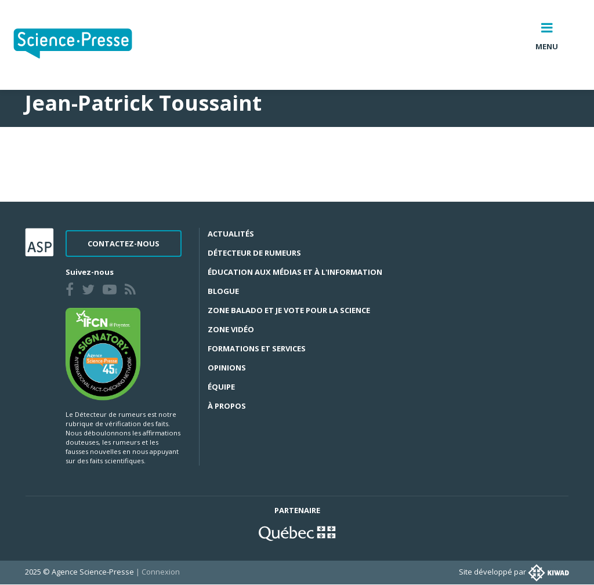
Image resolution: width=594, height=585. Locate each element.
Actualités (231, 233)
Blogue (223, 291)
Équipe (221, 386)
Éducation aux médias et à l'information (295, 272)
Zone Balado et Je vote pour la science (289, 310)
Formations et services (257, 348)
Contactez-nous (124, 243)
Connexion (161, 571)
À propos (227, 406)
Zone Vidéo (231, 329)
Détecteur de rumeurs (254, 253)
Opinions (227, 367)
